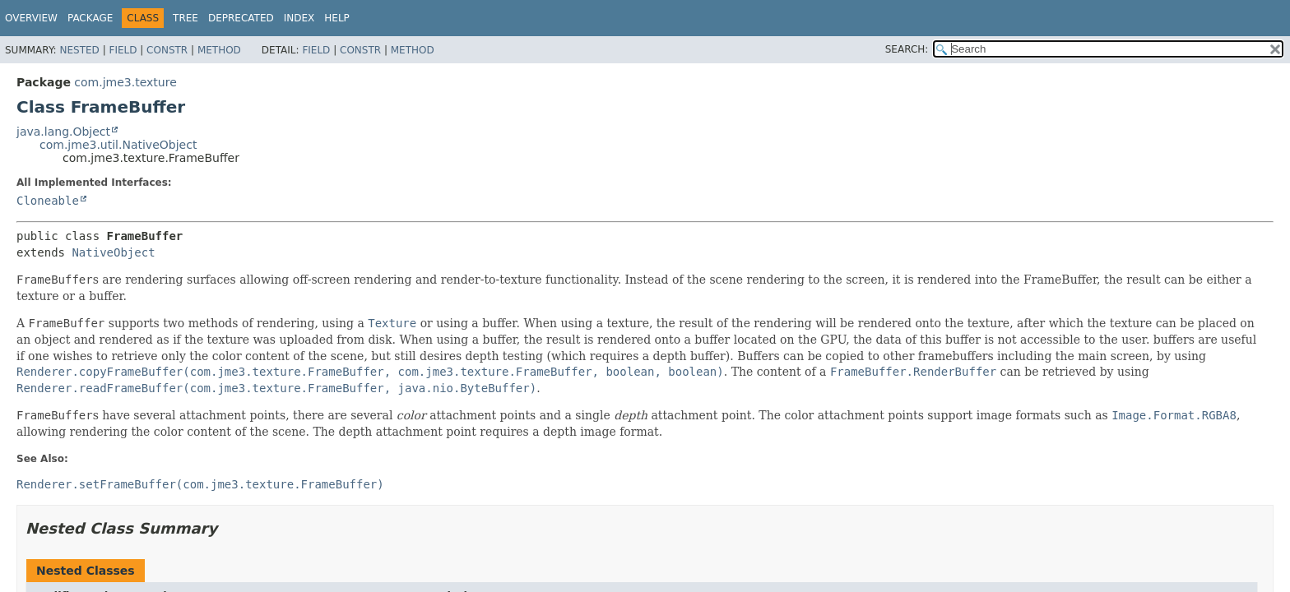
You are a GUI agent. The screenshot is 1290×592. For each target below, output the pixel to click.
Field (123, 50)
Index (299, 18)
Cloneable (47, 200)
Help (337, 18)
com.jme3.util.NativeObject (118, 144)
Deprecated (241, 18)
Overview (31, 18)
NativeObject (113, 252)
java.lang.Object (63, 131)
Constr (167, 50)
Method (219, 50)
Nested (79, 50)
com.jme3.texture (125, 82)
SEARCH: (907, 49)
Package (90, 18)
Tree (185, 18)
